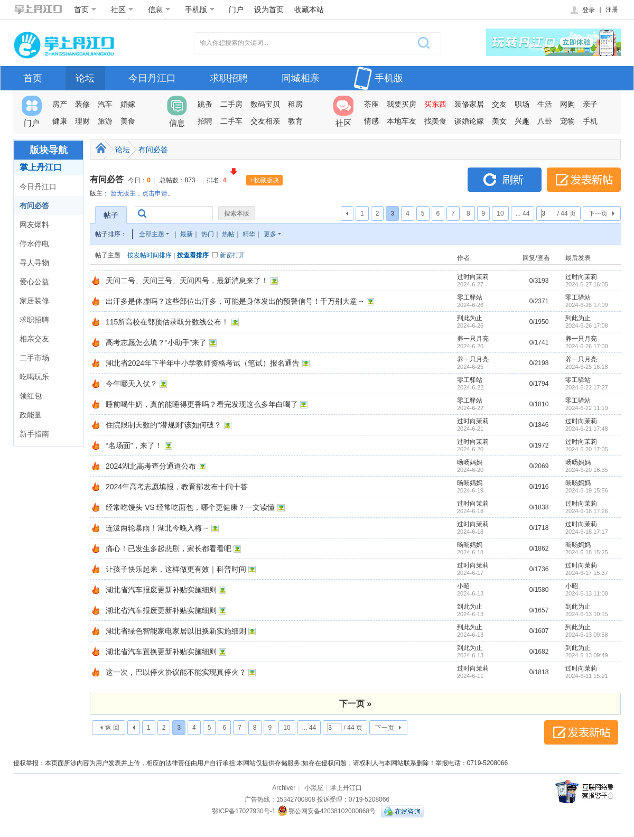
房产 (59, 104)
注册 (611, 9)
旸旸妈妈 (469, 462)
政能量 (31, 415)
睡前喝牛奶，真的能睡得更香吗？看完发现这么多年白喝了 (202, 404)
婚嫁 (127, 104)
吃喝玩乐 (34, 377)
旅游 (105, 121)
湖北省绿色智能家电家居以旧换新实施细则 (176, 631)
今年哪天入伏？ (131, 383)
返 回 (112, 727)
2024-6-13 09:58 (586, 634)
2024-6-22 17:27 (586, 387)
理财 (82, 121)
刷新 (505, 180)
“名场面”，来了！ (134, 445)
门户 (236, 9)
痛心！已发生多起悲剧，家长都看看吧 (168, 548)
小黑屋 (313, 788)
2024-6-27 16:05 (586, 284)
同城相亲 (301, 78)
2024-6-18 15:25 (586, 552)
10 (500, 213)
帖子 (111, 215)
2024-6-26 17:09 (586, 305)
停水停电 (34, 243)
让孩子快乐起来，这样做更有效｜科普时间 (176, 569)
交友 (499, 104)
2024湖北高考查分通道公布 (151, 466)
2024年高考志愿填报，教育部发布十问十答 (177, 486)
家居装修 (34, 300)
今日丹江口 (152, 78)
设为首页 (269, 9)
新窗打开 (232, 255)
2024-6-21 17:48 (586, 428)
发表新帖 (584, 180)
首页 (85, 9)
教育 (295, 121)
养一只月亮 (473, 338)
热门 (207, 234)
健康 (59, 121)
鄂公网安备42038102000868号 (326, 811)
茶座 (371, 104)
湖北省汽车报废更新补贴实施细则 (161, 589)
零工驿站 (469, 297)
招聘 (205, 121)
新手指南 (34, 434)
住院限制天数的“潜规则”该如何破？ (163, 425)
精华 (249, 234)
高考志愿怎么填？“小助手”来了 (156, 342)
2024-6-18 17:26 (586, 511)
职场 (522, 104)
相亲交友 (34, 338)
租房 (295, 104)
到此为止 (469, 318)
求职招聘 (229, 78)
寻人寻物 (34, 262)
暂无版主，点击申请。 (142, 193)
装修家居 (469, 104)
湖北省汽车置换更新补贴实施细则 (161, 651)
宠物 (567, 121)
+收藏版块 (264, 180)
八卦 (544, 121)
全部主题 (151, 234)
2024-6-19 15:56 (586, 490)
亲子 (590, 104)
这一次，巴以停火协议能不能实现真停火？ (176, 672)
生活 (544, 104)
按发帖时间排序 (149, 255)
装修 (82, 104)
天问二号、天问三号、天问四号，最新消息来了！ (187, 280)
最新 (186, 234)
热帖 (228, 234)
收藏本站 (309, 9)
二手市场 (34, 358)
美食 (127, 121)
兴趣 (522, 121)
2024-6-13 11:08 (586, 593)
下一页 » (355, 703)
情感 (371, 121)
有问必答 (34, 205)
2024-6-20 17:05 (586, 449)
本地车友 (401, 121)
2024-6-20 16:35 (586, 470)
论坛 (85, 78)
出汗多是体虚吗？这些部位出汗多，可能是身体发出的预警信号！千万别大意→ (235, 301)
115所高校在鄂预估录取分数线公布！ (167, 322)
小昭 (463, 586)
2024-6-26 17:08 (586, 325)
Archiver (283, 788)
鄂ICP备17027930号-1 (243, 811)
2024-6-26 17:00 (586, 346)
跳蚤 (205, 104)
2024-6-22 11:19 (586, 408)
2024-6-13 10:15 (586, 614)
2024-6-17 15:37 (586, 573)
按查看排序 (193, 255)
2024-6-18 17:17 (586, 531)
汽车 (105, 104)
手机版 (200, 9)
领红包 (31, 396)
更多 (270, 234)
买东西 (435, 104)
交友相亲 (265, 121)
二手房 (231, 104)
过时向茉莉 (473, 277)
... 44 (523, 213)
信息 (159, 9)
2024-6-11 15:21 (586, 676)
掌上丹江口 (41, 167)
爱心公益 (34, 281)
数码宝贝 (265, 104)
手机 (590, 121)
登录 (582, 10)
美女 (499, 121)
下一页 (598, 213)
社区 (122, 9)
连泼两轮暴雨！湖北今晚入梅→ (157, 528)
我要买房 (401, 104)
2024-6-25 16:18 (586, 367)
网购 (567, 104)
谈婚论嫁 (469, 121)
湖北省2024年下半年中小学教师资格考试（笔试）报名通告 (203, 363)
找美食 (435, 121)
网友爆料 (34, 224)
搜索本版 (236, 213)
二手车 (231, 121)
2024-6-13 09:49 (586, 655)
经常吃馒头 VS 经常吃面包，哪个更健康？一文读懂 (190, 507)
